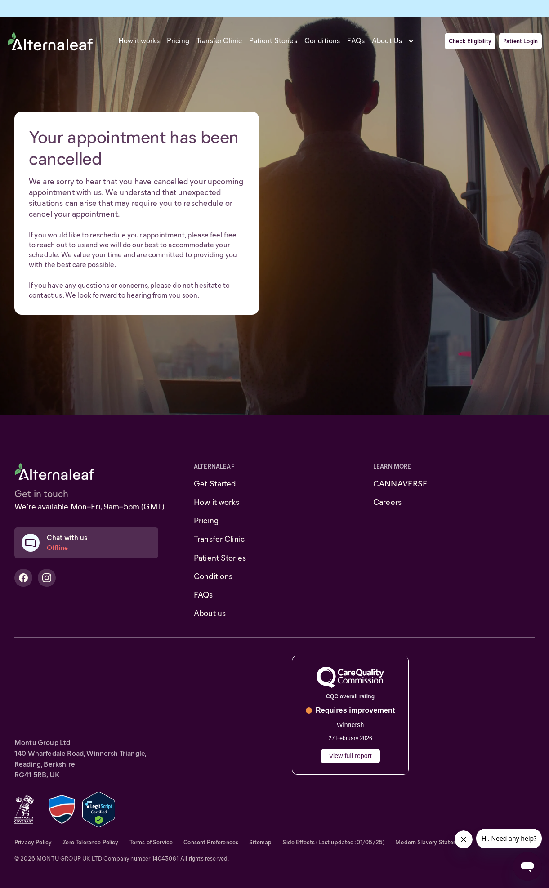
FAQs (203, 595)
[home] (50, 41)
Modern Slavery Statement (431, 842)
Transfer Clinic (219, 539)
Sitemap (260, 842)
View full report (350, 755)
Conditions (213, 576)
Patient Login (520, 41)
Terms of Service (151, 842)
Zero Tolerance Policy (90, 842)
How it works (217, 502)
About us (210, 613)
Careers (387, 502)
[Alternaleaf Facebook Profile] (23, 578)
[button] (396, 41)
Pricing (206, 521)
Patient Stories (220, 558)
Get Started (215, 484)
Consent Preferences (210, 842)
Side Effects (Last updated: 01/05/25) (333, 842)
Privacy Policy (33, 842)
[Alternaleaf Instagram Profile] (47, 578)
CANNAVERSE (400, 484)
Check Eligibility (470, 41)
